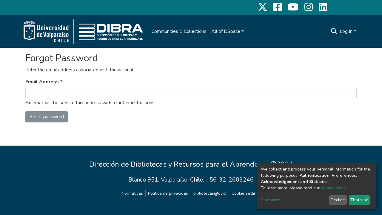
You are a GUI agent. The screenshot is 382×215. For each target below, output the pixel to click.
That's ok (359, 200)
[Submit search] (334, 31)
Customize (270, 200)
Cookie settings (246, 193)
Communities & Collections (179, 31)
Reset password (46, 116)
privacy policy (333, 188)
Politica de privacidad (168, 193)
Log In (346, 31)
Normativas (132, 193)
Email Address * (43, 82)
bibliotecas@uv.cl (210, 193)
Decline (338, 200)
